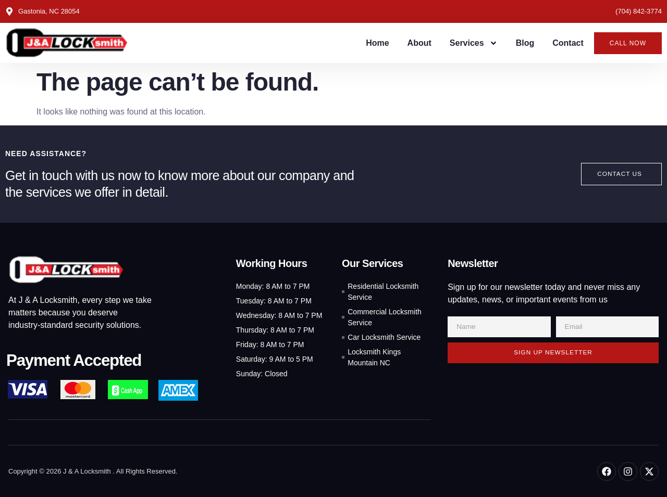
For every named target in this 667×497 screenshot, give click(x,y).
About (419, 43)
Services (474, 43)
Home (377, 43)
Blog (525, 43)
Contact (568, 43)
